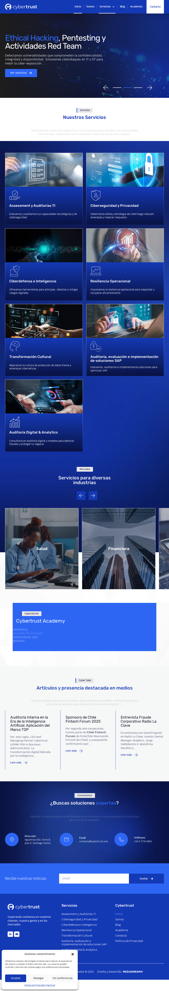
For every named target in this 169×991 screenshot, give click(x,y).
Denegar (38, 978)
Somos (90, 6)
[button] (72, 954)
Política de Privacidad (129, 941)
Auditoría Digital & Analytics (79, 949)
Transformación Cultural (77, 935)
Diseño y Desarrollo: (120, 971)
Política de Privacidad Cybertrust (40, 985)
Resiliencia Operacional (77, 930)
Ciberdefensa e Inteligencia (79, 925)
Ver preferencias (63, 978)
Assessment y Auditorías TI (79, 914)
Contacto (121, 935)
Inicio (78, 6)
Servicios (107, 7)
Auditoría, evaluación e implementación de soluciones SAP (84, 943)
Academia (136, 6)
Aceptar (15, 978)
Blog (122, 6)
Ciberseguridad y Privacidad (80, 919)
